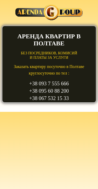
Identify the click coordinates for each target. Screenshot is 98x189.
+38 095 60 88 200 (49, 91)
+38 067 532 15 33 (49, 98)
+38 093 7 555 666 (49, 83)
